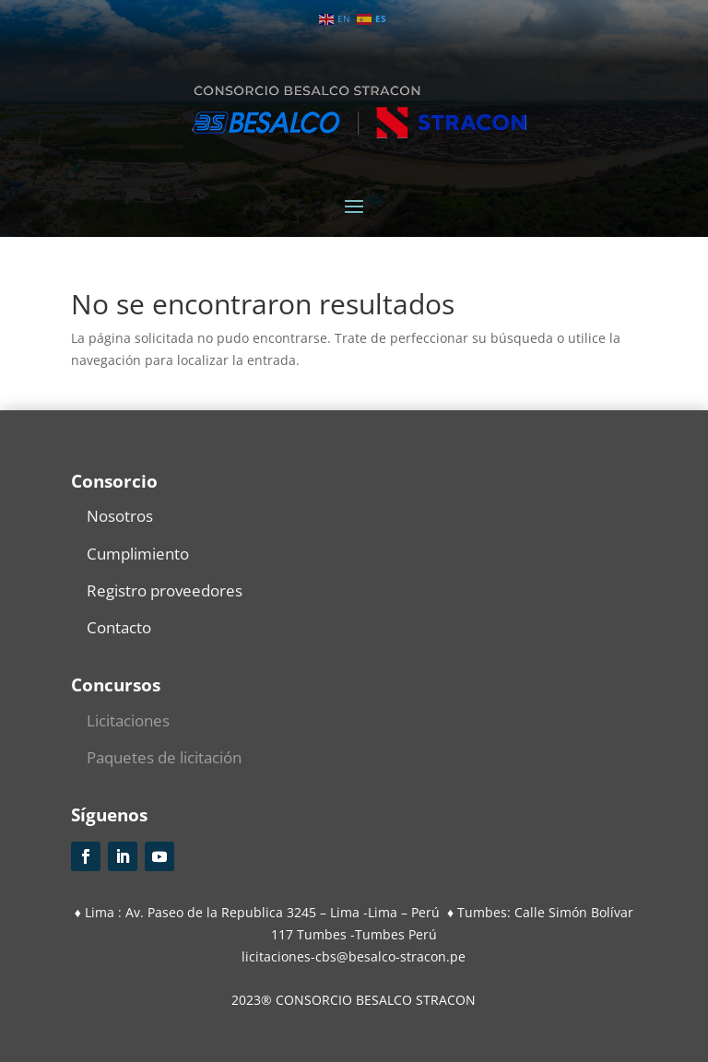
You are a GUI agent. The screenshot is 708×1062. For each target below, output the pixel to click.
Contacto (119, 627)
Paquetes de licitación (164, 757)
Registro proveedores (164, 590)
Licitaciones (128, 720)
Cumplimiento (138, 553)
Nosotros (120, 515)
